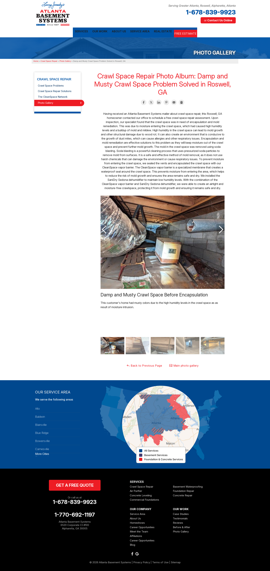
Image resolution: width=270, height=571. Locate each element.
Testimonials (180, 517)
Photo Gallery (45, 102)
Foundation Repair (183, 490)
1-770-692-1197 (75, 514)
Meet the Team (139, 530)
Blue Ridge (42, 432)
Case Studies (181, 513)
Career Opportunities (142, 526)
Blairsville (41, 424)
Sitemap (176, 561)
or (218, 20)
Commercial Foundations (144, 499)
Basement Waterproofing (188, 485)
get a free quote (75, 484)
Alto (37, 407)
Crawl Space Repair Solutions (54, 90)
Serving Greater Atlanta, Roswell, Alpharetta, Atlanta (202, 5)
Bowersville (42, 440)
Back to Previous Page (144, 364)
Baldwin (40, 416)
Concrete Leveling (141, 494)
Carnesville (42, 448)
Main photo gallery (184, 364)
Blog (132, 544)
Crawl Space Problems (51, 84)
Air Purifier (136, 490)
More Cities (42, 453)
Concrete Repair (182, 494)
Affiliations (136, 535)
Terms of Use (160, 561)
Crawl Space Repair (54, 78)
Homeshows (137, 522)
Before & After (181, 526)
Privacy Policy (141, 561)
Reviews (178, 522)
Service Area (137, 513)
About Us (135, 517)
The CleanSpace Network (53, 96)
